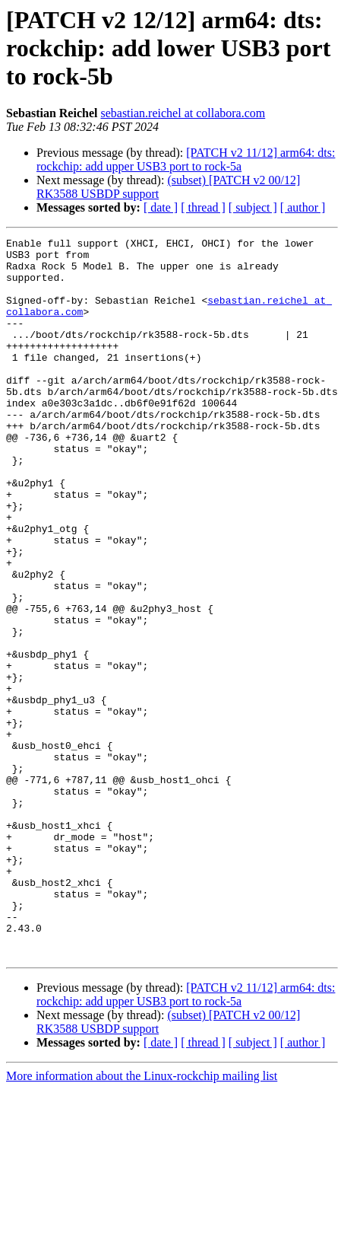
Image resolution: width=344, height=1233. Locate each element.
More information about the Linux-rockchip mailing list (141, 1219)
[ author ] (303, 207)
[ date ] (161, 207)
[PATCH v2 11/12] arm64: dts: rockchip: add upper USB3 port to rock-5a (185, 159)
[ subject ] (253, 207)
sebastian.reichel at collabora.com (182, 113)
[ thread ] (203, 207)
